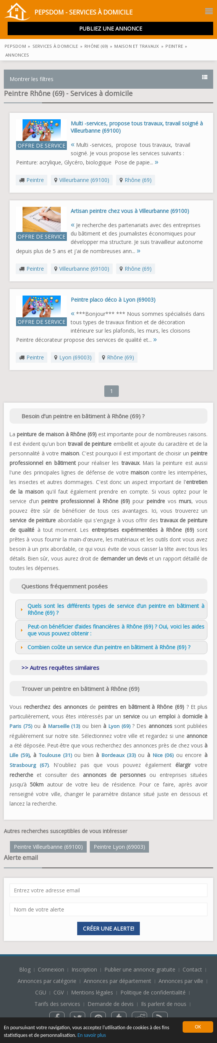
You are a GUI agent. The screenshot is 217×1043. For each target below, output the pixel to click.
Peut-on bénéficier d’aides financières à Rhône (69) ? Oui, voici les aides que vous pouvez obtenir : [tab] (111, 630)
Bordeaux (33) (119, 755)
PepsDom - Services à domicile (68, 13)
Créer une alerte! (108, 928)
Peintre (35, 180)
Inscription (85, 969)
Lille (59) (19, 755)
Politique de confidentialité (153, 992)
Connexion (52, 969)
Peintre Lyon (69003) (119, 846)
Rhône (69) (138, 180)
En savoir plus (92, 1035)
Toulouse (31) (55, 755)
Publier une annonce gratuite (140, 969)
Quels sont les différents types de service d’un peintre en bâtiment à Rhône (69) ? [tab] (111, 609)
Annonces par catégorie (47, 981)
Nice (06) (163, 755)
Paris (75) (21, 726)
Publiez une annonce (110, 28)
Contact (193, 969)
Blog (25, 969)
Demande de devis (110, 1003)
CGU (40, 992)
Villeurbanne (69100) (84, 180)
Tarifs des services (57, 1003)
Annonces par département (117, 981)
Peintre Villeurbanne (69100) (48, 846)
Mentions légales (92, 992)
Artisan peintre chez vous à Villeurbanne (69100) (130, 210)
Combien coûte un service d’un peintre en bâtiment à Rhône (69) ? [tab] (104, 647)
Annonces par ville (181, 981)
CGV (58, 992)
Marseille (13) (64, 726)
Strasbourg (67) (29, 765)
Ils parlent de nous (163, 1003)
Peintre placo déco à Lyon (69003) (113, 299)
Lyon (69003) (75, 357)
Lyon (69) (119, 726)
